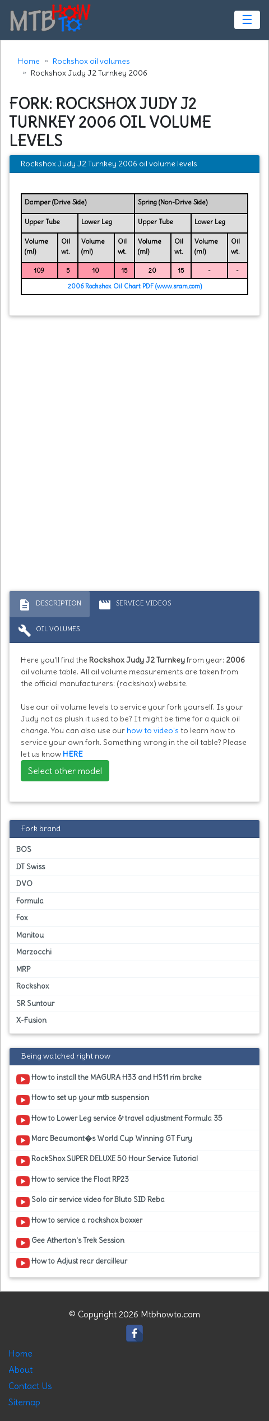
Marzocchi (34, 952)
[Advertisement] (134, 456)
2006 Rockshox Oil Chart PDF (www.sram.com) (135, 286)
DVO (24, 883)
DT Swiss (30, 867)
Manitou (30, 935)
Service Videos (134, 605)
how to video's (153, 730)
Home (29, 61)
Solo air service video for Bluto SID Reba (90, 1201)
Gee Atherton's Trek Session (70, 1242)
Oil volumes (49, 630)
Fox (21, 918)
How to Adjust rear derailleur (71, 1263)
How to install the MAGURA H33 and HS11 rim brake (109, 1079)
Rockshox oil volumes (91, 61)
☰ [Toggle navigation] (247, 19)
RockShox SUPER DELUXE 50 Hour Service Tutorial (107, 1160)
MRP (23, 969)
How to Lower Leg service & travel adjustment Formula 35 (119, 1120)
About (20, 1369)
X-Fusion (31, 1020)
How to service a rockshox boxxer (79, 1222)
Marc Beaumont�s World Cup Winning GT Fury (104, 1140)
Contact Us (30, 1385)
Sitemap (24, 1402)
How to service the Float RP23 (72, 1181)
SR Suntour (35, 1003)
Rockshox (32, 986)
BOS (23, 849)
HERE (73, 754)
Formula (30, 901)
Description (49, 605)
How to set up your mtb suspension (82, 1099)
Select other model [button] (65, 770)
